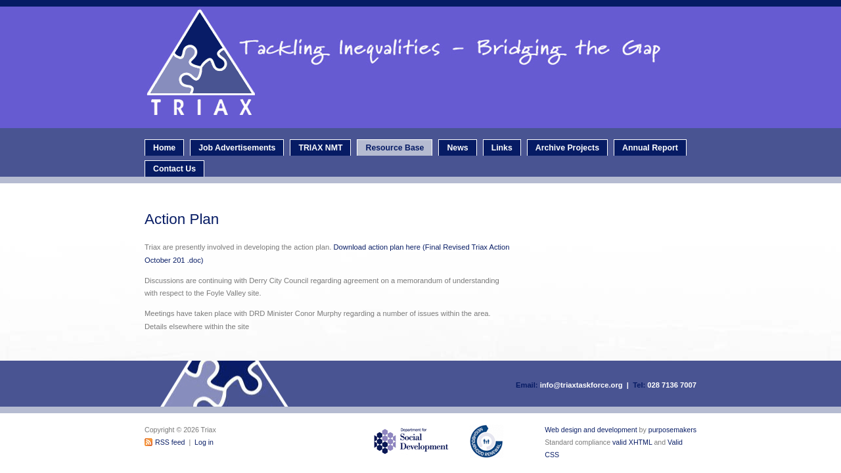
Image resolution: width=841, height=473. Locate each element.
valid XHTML (632, 442)
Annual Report (650, 147)
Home (164, 147)
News (457, 147)
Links (501, 147)
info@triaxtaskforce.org (581, 385)
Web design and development (591, 430)
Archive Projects (567, 147)
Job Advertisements (236, 147)
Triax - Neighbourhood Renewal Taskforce (424, 67)
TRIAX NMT (320, 147)
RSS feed (170, 442)
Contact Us (174, 168)
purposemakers (672, 430)
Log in (204, 442)
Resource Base (394, 147)
